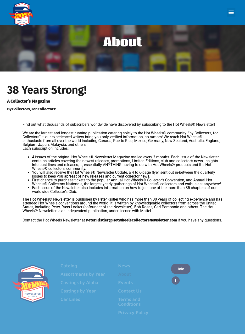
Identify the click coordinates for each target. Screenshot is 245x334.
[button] (231, 12)
